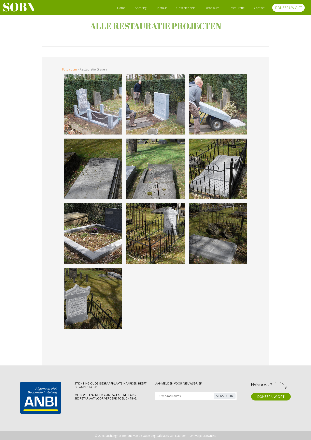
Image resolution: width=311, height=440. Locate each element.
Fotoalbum (212, 8)
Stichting (140, 8)
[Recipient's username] (185, 396)
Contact (259, 8)
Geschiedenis (185, 8)
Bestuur (161, 8)
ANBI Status (88, 387)
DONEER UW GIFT (288, 7)
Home (121, 8)
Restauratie (237, 8)
